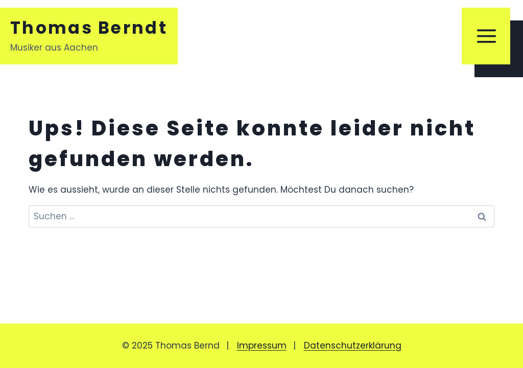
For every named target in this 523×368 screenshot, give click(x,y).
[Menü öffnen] (486, 36)
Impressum (262, 345)
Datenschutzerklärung (352, 345)
